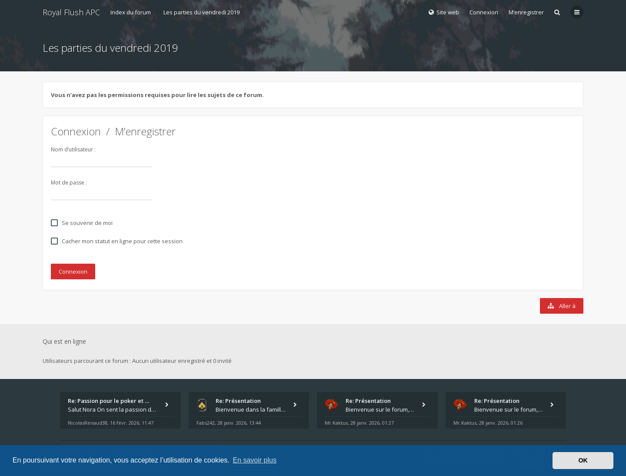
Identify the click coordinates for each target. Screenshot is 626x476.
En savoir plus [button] (254, 460)
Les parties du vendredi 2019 (201, 12)
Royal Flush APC (71, 12)
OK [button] (583, 460)
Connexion (76, 131)
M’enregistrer (526, 12)
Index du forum (130, 12)
